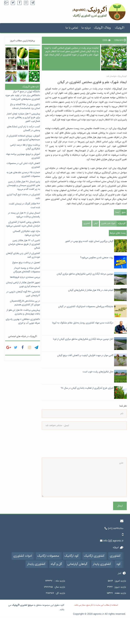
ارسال (120, 506)
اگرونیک (119, 28)
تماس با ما (72, 28)
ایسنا (117, 212)
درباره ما (86, 28)
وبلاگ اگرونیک (102, 28)
